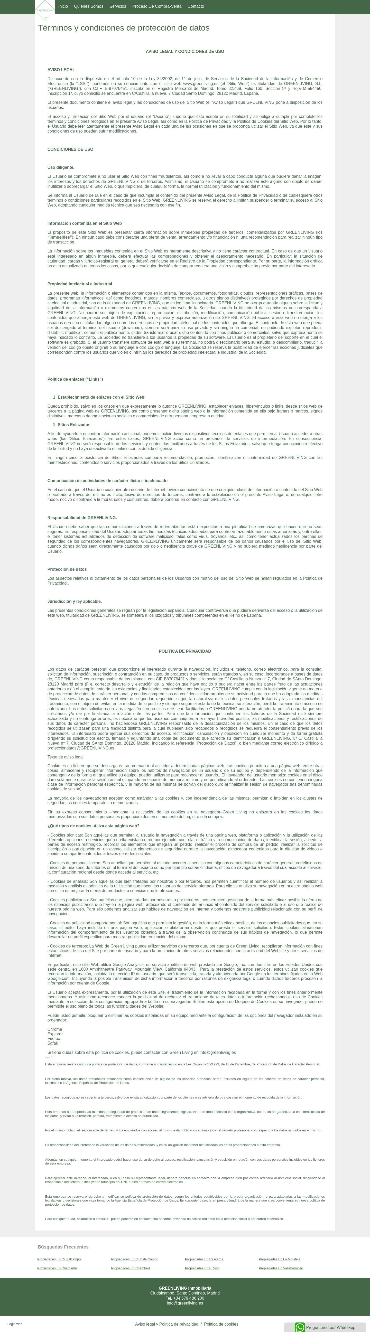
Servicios (117, 6)
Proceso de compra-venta (156, 6)
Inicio (63, 6)
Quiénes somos (88, 6)
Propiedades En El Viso (202, 1268)
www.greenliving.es (200, 83)
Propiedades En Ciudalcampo (59, 1259)
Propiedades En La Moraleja (280, 1259)
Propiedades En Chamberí (130, 1268)
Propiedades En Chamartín (57, 1268)
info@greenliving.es (218, 1052)
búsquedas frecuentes (63, 1247)
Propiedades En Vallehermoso (281, 1268)
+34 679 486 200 (188, 1298)
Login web (14, 1324)
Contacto (196, 6)
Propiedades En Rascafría (204, 1259)
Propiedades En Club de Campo (135, 1259)
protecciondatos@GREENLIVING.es (81, 748)
